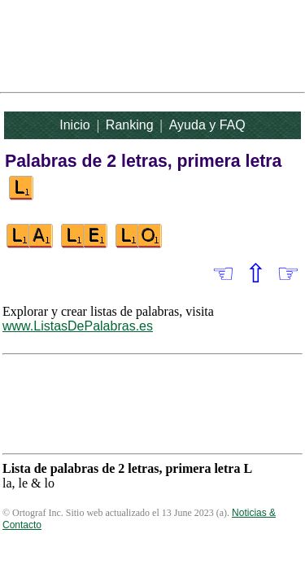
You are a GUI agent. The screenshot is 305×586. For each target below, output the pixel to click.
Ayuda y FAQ (207, 125)
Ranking (130, 125)
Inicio (74, 125)
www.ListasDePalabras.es (77, 326)
